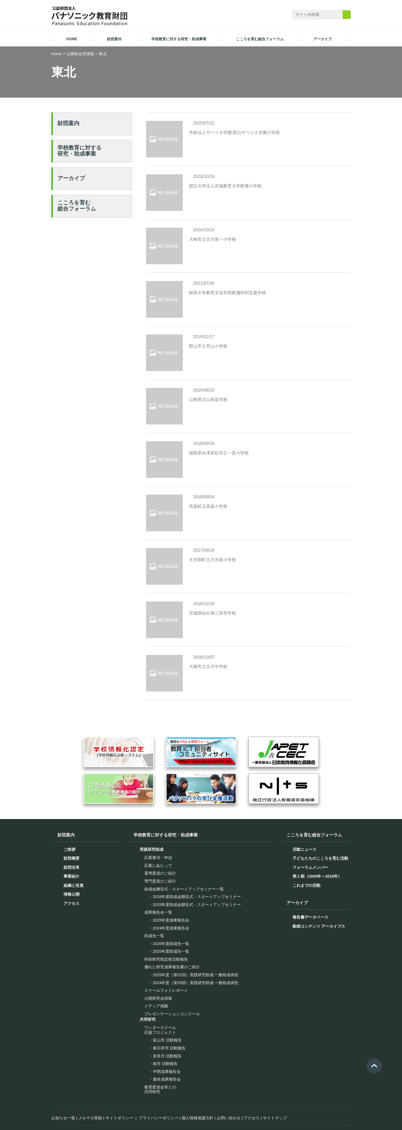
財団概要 (71, 811)
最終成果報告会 (167, 1032)
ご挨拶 (70, 802)
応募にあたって (158, 818)
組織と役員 (73, 838)
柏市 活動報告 (165, 1016)
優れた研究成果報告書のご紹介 (172, 920)
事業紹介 (71, 829)
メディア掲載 (156, 959)
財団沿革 (71, 820)
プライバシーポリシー (159, 1071)
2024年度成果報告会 (171, 881)
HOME (71, 39)
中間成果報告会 (167, 1024)
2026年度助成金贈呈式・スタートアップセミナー (197, 849)
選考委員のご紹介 (160, 826)
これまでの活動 (306, 838)
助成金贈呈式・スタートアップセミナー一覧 (184, 842)
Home (56, 54)
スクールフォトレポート (166, 943)
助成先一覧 (154, 888)
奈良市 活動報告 (167, 1009)
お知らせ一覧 (63, 1071)
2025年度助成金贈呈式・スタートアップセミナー (197, 857)
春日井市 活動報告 (169, 1001)
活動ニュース (304, 802)
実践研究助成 (152, 802)
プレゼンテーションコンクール (172, 967)
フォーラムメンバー (310, 820)
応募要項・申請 (158, 811)
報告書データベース (310, 870)
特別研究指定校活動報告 (166, 912)
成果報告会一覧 (158, 865)
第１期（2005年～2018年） (317, 829)
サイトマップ (275, 1071)
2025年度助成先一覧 (171, 904)
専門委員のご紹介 (160, 834)
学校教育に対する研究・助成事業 (79, 151)
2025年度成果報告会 (171, 873)
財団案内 (68, 123)
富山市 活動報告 (167, 993)
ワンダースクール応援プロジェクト (160, 983)
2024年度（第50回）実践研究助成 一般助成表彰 (196, 935)
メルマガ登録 (90, 1071)
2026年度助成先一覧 (171, 896)
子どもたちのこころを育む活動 (320, 811)
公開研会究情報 (80, 54)
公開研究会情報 (158, 951)
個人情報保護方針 (197, 1071)
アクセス (71, 856)
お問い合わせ (229, 1071)
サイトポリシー (119, 1071)
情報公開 (71, 847)
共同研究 (148, 972)
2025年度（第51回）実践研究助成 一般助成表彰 (196, 928)
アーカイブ (71, 178)
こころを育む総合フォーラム (76, 206)
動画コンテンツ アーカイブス (319, 879)
